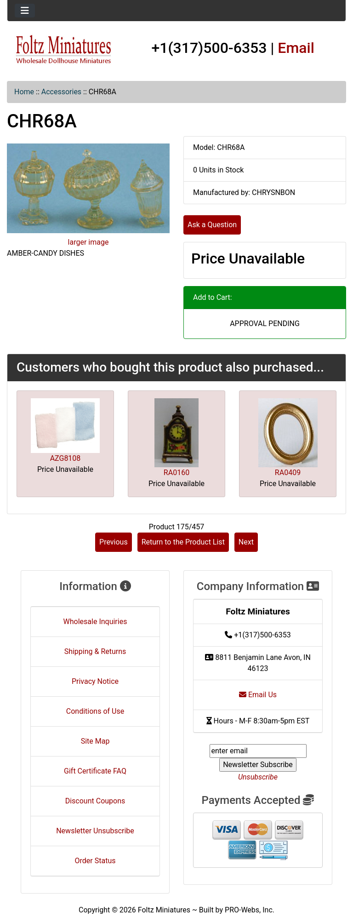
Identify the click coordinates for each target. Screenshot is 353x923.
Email (296, 48)
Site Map (95, 741)
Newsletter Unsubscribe (95, 830)
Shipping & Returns (95, 651)
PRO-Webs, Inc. (249, 910)
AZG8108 (65, 458)
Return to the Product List (183, 542)
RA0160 (176, 472)
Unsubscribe (258, 777)
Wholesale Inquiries (95, 621)
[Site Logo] (63, 49)
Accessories (61, 91)
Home (24, 91)
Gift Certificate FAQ (95, 771)
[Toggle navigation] (25, 10)
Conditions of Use (95, 711)
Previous (113, 542)
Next (246, 542)
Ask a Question (212, 224)
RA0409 (288, 472)
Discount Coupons (95, 801)
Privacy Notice (95, 681)
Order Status (95, 860)
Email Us (258, 694)
